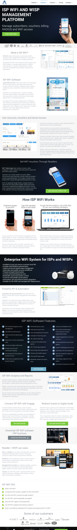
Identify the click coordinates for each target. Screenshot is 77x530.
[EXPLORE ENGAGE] (19, 424)
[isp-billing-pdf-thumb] (57, 429)
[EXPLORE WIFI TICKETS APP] (57, 191)
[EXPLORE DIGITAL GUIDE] (57, 424)
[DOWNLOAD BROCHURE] (19, 438)
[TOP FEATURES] (38, 369)
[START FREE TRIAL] (11, 34)
